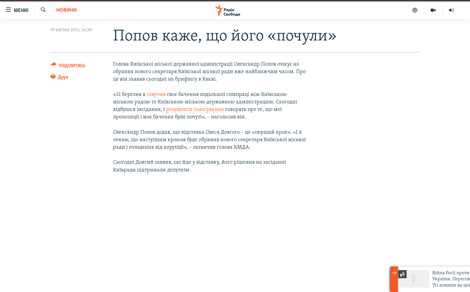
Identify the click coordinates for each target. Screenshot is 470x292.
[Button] (68, 67)
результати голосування (195, 109)
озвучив (156, 94)
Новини (66, 10)
